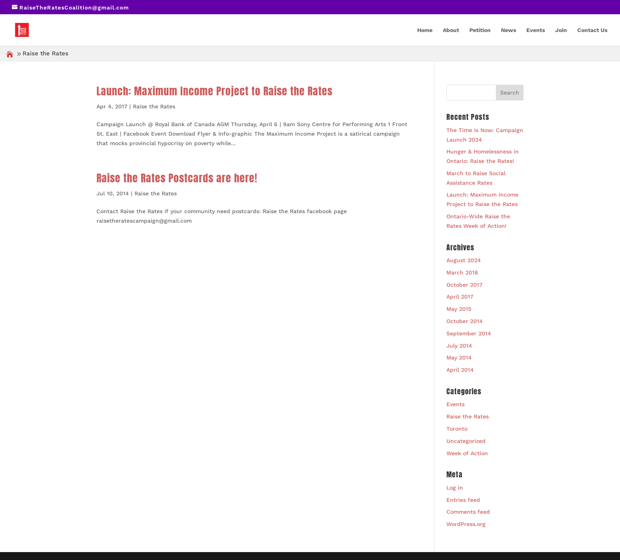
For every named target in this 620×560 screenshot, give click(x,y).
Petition (480, 30)
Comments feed (468, 512)
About (451, 30)
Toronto (456, 429)
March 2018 (462, 272)
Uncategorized (466, 441)
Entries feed (463, 500)
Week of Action (467, 453)
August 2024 (463, 260)
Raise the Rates (154, 106)
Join (561, 30)
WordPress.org (466, 524)
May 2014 (459, 357)
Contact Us (592, 30)
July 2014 (459, 345)
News (508, 30)
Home (425, 30)
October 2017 (464, 285)
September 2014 (468, 333)
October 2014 (464, 321)
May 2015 (458, 309)
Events (535, 30)
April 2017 (459, 296)
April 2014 (460, 370)
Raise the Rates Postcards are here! (176, 178)
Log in (454, 487)
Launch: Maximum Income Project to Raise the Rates (214, 91)
